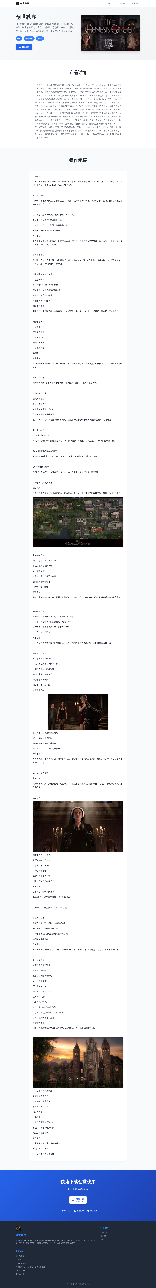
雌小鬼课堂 (20, 1256)
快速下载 (135, 3)
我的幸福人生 (21, 1271)
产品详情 (107, 3)
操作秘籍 (121, 3)
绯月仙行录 (20, 1274)
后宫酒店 (19, 1260)
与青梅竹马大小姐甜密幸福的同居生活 (30, 1267)
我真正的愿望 (21, 1264)
